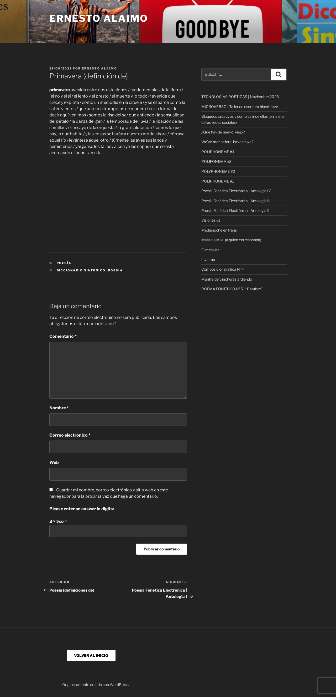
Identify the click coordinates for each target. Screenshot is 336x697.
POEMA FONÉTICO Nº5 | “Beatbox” (232, 289)
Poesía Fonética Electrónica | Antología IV (236, 191)
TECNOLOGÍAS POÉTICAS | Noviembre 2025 (240, 96)
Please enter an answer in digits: (81, 508)
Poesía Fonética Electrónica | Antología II (235, 210)
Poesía (64, 263)
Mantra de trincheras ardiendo (226, 279)
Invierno (208, 259)
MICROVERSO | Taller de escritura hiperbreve (239, 106)
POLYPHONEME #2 (218, 171)
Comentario (63, 336)
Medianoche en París (219, 230)
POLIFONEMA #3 (216, 161)
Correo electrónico (70, 435)
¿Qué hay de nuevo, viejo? (223, 132)
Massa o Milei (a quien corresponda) (231, 240)
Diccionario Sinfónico (81, 270)
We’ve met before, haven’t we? (227, 142)
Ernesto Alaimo (98, 18)
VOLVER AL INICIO (91, 655)
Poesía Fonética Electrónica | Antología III (235, 201)
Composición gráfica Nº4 (222, 269)
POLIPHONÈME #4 (217, 151)
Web (54, 462)
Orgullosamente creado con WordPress (95, 684)
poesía (115, 270)
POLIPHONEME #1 (217, 181)
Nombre (59, 407)
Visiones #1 (210, 220)
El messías (210, 250)
